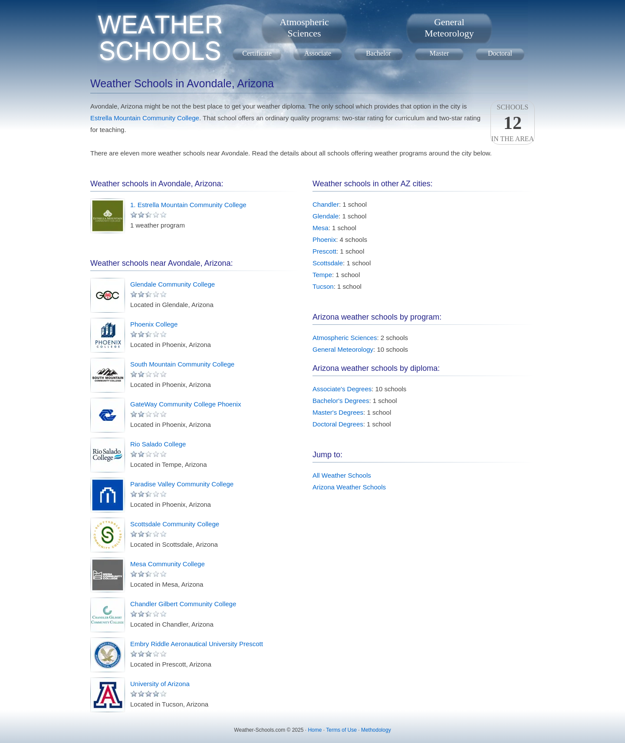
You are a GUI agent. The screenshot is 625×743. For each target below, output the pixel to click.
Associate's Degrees (342, 389)
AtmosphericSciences (304, 28)
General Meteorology (342, 349)
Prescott (324, 251)
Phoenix (324, 239)
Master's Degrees (337, 412)
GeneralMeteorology (449, 28)
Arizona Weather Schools (349, 487)
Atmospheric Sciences (344, 337)
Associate (317, 53)
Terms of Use (341, 730)
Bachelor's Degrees (340, 400)
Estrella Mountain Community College (144, 118)
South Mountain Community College (182, 364)
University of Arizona (160, 683)
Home (315, 730)
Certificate (257, 53)
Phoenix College (154, 324)
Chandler (325, 204)
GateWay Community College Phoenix (185, 404)
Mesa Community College (167, 564)
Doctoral (500, 53)
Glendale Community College (172, 284)
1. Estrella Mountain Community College (188, 204)
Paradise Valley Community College (182, 484)
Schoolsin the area (512, 122)
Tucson (323, 286)
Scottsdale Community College (174, 524)
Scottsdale (327, 263)
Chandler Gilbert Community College (183, 604)
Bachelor (378, 53)
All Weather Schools (341, 475)
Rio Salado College (158, 444)
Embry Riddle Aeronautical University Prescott (196, 643)
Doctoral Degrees (337, 424)
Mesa (320, 227)
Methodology (376, 730)
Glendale (325, 216)
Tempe (322, 274)
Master (439, 53)
